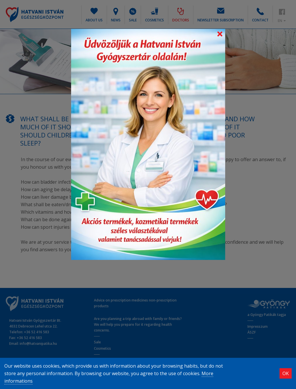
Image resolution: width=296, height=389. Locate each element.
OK (285, 373)
